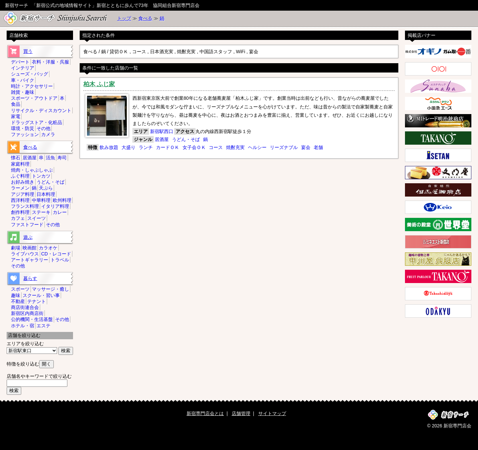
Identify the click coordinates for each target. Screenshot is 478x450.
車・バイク (22, 80)
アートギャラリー (29, 259)
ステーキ (41, 212)
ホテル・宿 (22, 325)
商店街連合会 (25, 307)
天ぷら (46, 188)
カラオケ (48, 247)
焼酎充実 (235, 147)
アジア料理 (22, 194)
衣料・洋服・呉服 (50, 62)
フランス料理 (25, 206)
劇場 (15, 247)
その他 (43, 128)
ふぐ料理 (20, 176)
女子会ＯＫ (194, 147)
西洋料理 (20, 200)
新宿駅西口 (161, 131)
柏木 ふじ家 (99, 84)
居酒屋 (162, 139)
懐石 (15, 157)
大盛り (128, 147)
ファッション (25, 134)
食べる (145, 18)
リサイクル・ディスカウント (41, 110)
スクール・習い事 (41, 295)
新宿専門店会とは (205, 413)
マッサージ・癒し (50, 289)
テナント (36, 301)
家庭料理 (20, 164)
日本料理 (46, 194)
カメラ (48, 134)
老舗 (318, 147)
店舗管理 (241, 413)
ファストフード (27, 224)
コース (216, 147)
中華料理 (41, 200)
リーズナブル (284, 147)
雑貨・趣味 (22, 92)
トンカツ (41, 176)
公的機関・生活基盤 (32, 319)
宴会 (305, 147)
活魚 (50, 157)
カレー (60, 212)
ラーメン (20, 188)
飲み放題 (109, 147)
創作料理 (20, 212)
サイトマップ (272, 413)
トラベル (59, 259)
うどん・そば (186, 139)
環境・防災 (22, 128)
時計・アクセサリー (32, 86)
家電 (15, 116)
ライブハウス (25, 253)
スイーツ (36, 218)
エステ (43, 325)
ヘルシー (257, 147)
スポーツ (20, 289)
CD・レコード (56, 253)
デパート (20, 62)
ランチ (146, 147)
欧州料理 (62, 200)
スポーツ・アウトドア (34, 98)
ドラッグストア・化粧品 (36, 122)
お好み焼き (22, 182)
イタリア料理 (55, 206)
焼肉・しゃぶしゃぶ (32, 170)
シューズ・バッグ (29, 73)
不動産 (18, 301)
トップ (124, 18)
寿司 (62, 157)
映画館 (30, 247)
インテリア (22, 68)
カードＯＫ (167, 147)
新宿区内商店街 (27, 313)
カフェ (18, 218)
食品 (15, 104)
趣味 (15, 295)
